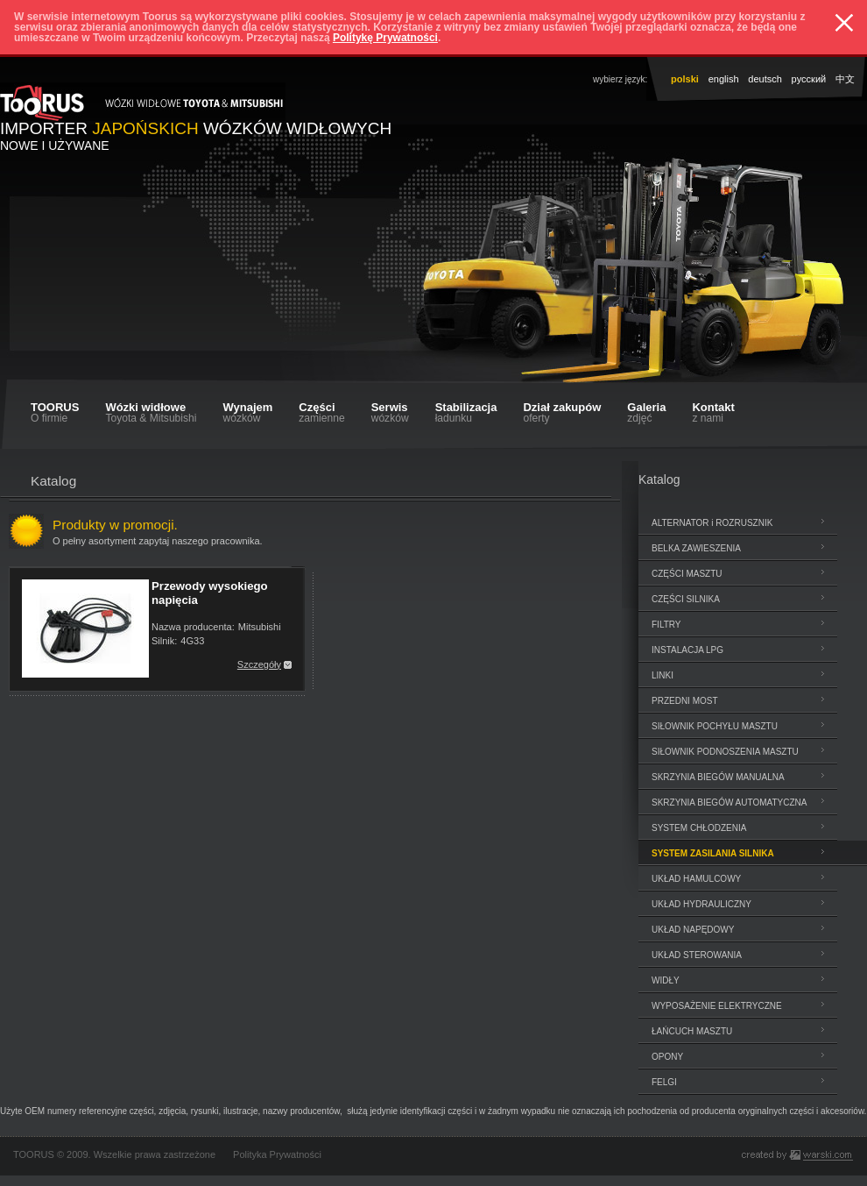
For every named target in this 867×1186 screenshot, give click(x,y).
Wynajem (247, 412)
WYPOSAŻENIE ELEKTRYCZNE (717, 1006)
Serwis (390, 412)
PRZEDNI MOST (685, 701)
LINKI (662, 675)
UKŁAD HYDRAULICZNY (701, 904)
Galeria (646, 412)
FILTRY (666, 624)
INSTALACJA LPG (687, 650)
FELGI (664, 1082)
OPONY (667, 1057)
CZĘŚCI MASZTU (687, 574)
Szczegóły (259, 664)
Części (321, 412)
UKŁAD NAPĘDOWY (693, 929)
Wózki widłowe (150, 412)
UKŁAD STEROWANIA (697, 955)
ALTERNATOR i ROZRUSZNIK (712, 523)
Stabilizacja (466, 412)
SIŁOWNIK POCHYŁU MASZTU (715, 726)
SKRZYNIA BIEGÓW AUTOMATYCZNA (729, 802)
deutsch (765, 79)
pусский (809, 79)
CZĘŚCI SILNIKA (686, 599)
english (723, 79)
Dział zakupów (562, 412)
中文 (845, 79)
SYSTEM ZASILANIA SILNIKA (713, 853)
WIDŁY (666, 980)
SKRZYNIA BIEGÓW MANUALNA (718, 777)
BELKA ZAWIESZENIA (696, 548)
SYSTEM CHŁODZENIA (699, 828)
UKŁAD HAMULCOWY (696, 879)
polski (685, 79)
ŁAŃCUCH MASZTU (692, 1031)
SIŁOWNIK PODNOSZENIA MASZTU (725, 751)
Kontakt (713, 412)
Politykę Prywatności (385, 38)
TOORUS (55, 412)
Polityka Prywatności (277, 1154)
